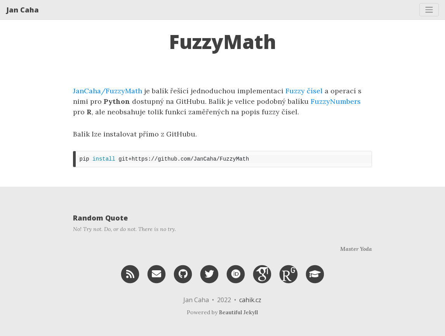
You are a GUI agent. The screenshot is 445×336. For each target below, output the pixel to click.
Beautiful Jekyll (238, 312)
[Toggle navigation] (429, 9)
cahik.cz (250, 300)
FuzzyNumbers (336, 101)
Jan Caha (22, 9)
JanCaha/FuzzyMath (107, 90)
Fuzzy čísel (304, 90)
